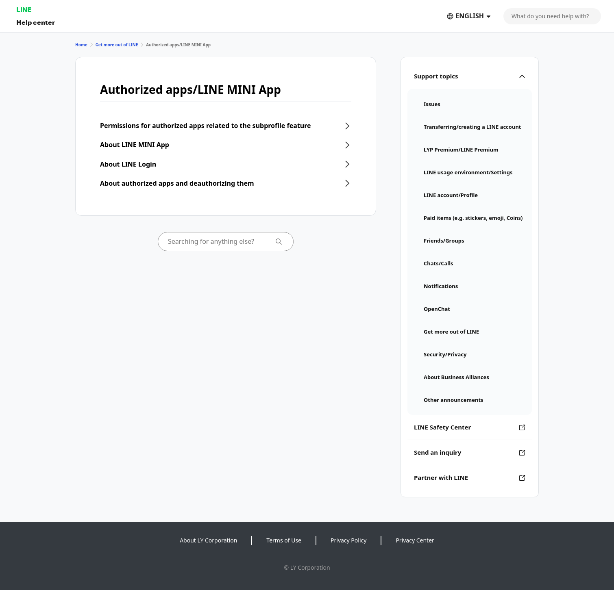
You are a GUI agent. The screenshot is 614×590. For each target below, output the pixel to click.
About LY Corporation (208, 540)
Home (81, 45)
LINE (23, 9)
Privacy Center (415, 540)
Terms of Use (283, 540)
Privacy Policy (348, 540)
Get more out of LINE (117, 45)
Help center (35, 22)
